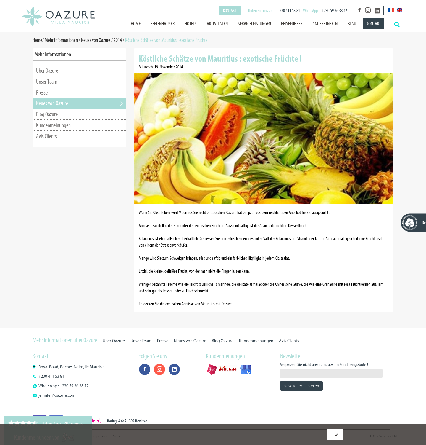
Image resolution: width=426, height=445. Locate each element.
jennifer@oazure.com (56, 395)
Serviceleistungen (254, 23)
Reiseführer (291, 23)
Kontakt (229, 10)
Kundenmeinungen (53, 125)
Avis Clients (46, 136)
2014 (118, 40)
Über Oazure (47, 70)
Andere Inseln (325, 23)
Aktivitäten (217, 23)
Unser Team (46, 81)
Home (136, 23)
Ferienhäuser (163, 23)
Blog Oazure (47, 114)
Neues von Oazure (95, 40)
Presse (42, 92)
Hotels (191, 23)
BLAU (352, 23)
